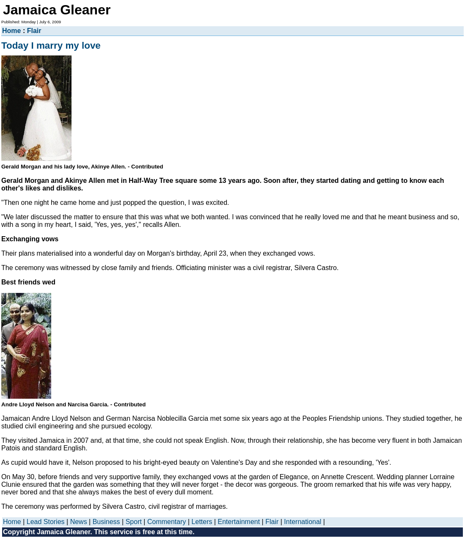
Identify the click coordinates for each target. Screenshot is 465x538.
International (302, 521)
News (78, 521)
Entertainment (239, 521)
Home (11, 30)
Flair (34, 30)
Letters (202, 521)
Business (106, 521)
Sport (134, 521)
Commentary (166, 521)
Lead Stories (46, 521)
